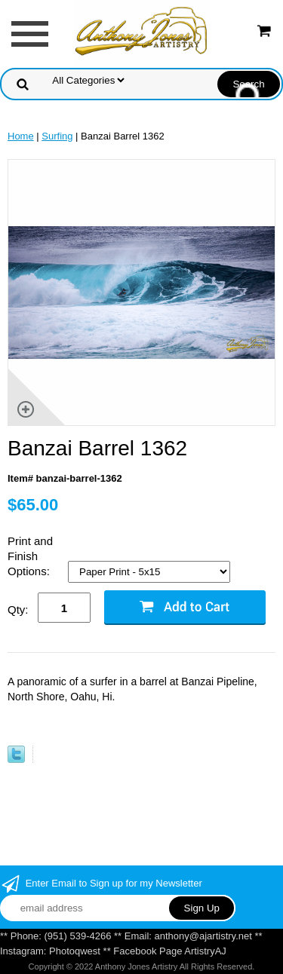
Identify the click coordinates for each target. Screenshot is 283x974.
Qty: (18, 609)
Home (21, 136)
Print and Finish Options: (30, 555)
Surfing (57, 136)
